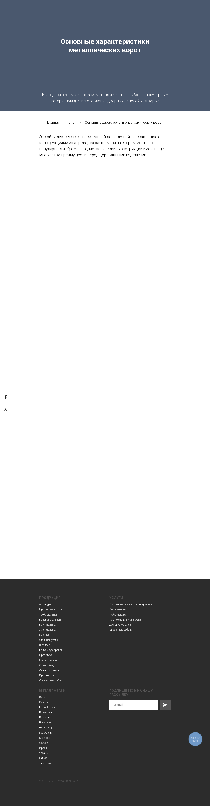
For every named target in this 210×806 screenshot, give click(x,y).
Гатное (43, 758)
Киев (42, 697)
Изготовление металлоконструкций (130, 604)
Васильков (45, 722)
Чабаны (43, 753)
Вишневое (45, 702)
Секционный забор (50, 680)
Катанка (44, 634)
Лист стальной (48, 629)
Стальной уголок (49, 640)
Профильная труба (50, 609)
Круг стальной (48, 624)
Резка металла (118, 609)
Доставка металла (120, 624)
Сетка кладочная (49, 670)
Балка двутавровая (50, 650)
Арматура (45, 604)
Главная (53, 122)
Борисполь (45, 712)
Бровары (44, 717)
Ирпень (43, 748)
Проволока (45, 655)
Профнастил (47, 675)
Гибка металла (118, 614)
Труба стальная (48, 614)
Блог (72, 122)
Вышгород (45, 727)
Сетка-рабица (47, 665)
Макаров (44, 737)
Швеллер (44, 645)
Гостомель (45, 732)
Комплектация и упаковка (125, 619)
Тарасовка (45, 763)
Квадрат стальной (50, 619)
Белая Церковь (48, 707)
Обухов (43, 742)
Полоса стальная (49, 660)
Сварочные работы (120, 629)
